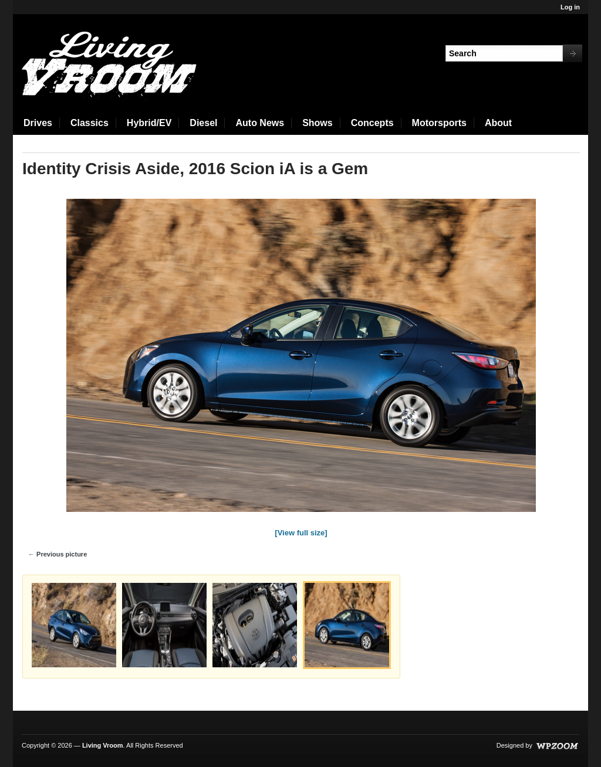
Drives (37, 123)
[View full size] (301, 532)
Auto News (259, 123)
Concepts (372, 123)
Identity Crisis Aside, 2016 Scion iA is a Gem (195, 168)
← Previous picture (57, 554)
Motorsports (439, 123)
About (498, 123)
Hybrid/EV (149, 123)
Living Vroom (102, 745)
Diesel (203, 123)
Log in (570, 7)
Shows (317, 123)
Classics (89, 123)
